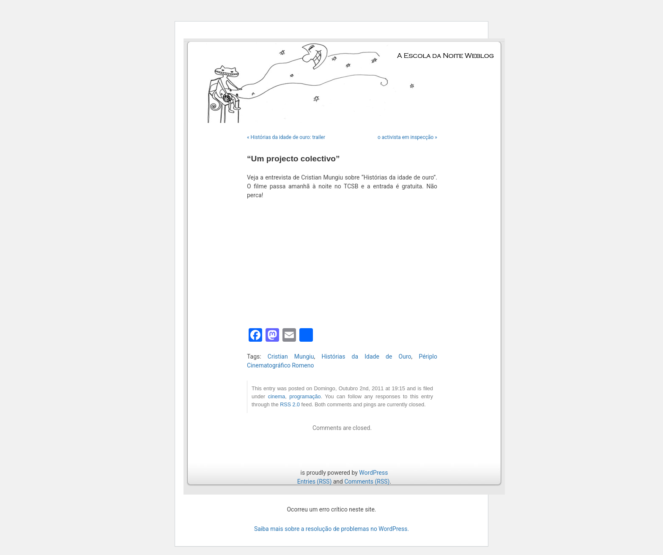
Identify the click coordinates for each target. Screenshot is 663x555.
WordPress (373, 472)
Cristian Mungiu (291, 356)
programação (305, 397)
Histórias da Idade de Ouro (366, 356)
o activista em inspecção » (407, 137)
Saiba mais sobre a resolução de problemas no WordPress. (331, 528)
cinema (276, 397)
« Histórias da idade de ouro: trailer (286, 137)
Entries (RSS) (314, 481)
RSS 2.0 (290, 405)
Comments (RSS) (366, 481)
